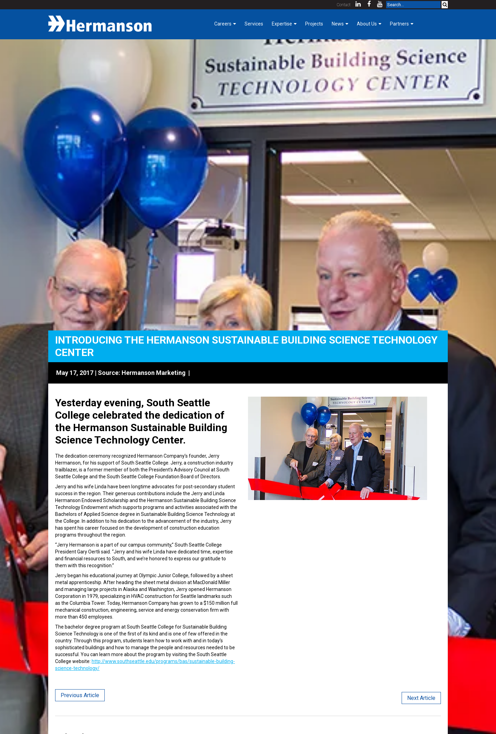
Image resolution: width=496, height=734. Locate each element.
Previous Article (80, 695)
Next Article (421, 698)
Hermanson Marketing (154, 372)
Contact (344, 4)
